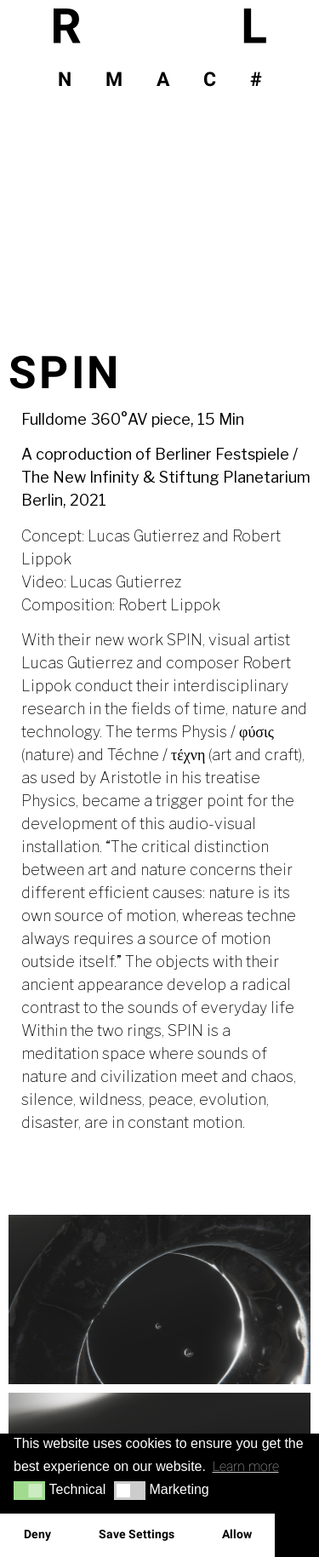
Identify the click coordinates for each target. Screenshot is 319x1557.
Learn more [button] (246, 1466)
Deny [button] (37, 1534)
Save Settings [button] (136, 1534)
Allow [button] (237, 1534)
